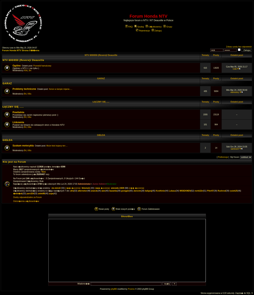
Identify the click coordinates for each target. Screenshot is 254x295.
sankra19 (235, 149)
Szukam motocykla (23, 145)
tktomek (86, 188)
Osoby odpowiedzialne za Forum (27, 197)
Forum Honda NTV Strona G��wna (20, 50)
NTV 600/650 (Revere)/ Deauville (101, 55)
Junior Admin (99, 184)
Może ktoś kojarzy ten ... (57, 146)
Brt (30, 70)
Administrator (84, 184)
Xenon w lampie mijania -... (60, 89)
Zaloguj (157, 30)
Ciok (235, 69)
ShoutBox (127, 216)
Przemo (131, 289)
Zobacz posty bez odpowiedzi (239, 47)
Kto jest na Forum (14, 162)
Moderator (112, 184)
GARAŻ (101, 78)
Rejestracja (143, 30)
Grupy (167, 26)
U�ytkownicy (154, 26)
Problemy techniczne (24, 89)
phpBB (114, 289)
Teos (43, 172)
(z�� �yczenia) (72, 188)
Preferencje (223, 157)
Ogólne (17, 65)
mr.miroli (56, 188)
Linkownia (18, 122)
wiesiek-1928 (117, 188)
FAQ (129, 26)
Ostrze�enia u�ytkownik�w (26, 201)
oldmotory (234, 92)
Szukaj (139, 26)
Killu (26, 70)
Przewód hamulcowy (42, 66)
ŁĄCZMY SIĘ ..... (101, 102)
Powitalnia (18, 112)
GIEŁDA (101, 135)
